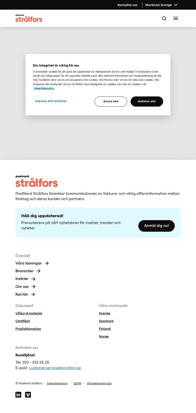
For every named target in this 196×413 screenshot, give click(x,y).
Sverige (104, 313)
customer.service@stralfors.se (55, 368)
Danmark (106, 321)
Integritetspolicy (57, 383)
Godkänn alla (147, 101)
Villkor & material (28, 313)
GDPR (77, 383)
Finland (105, 329)
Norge (104, 336)
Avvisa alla (110, 101)
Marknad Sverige (162, 5)
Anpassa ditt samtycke (50, 101)
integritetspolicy (44, 88)
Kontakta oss (127, 5)
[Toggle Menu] (176, 18)
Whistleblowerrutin (99, 383)
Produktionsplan (28, 329)
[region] (98, 84)
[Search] (164, 18)
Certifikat (22, 321)
